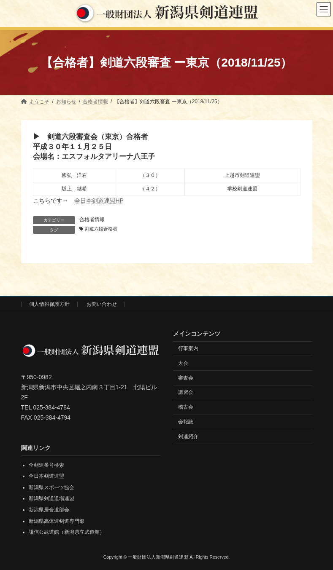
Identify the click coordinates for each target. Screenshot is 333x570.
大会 (183, 363)
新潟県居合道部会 (49, 510)
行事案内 (188, 348)
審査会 (185, 377)
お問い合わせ (102, 304)
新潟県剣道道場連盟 (51, 498)
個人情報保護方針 (49, 304)
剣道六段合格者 (101, 228)
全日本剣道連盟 (46, 476)
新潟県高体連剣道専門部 (56, 521)
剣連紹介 (188, 436)
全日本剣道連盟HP (99, 200)
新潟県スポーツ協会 (51, 487)
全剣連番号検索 (46, 465)
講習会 (185, 392)
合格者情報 (92, 219)
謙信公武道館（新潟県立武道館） (67, 532)
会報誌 (185, 422)
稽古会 (185, 407)
